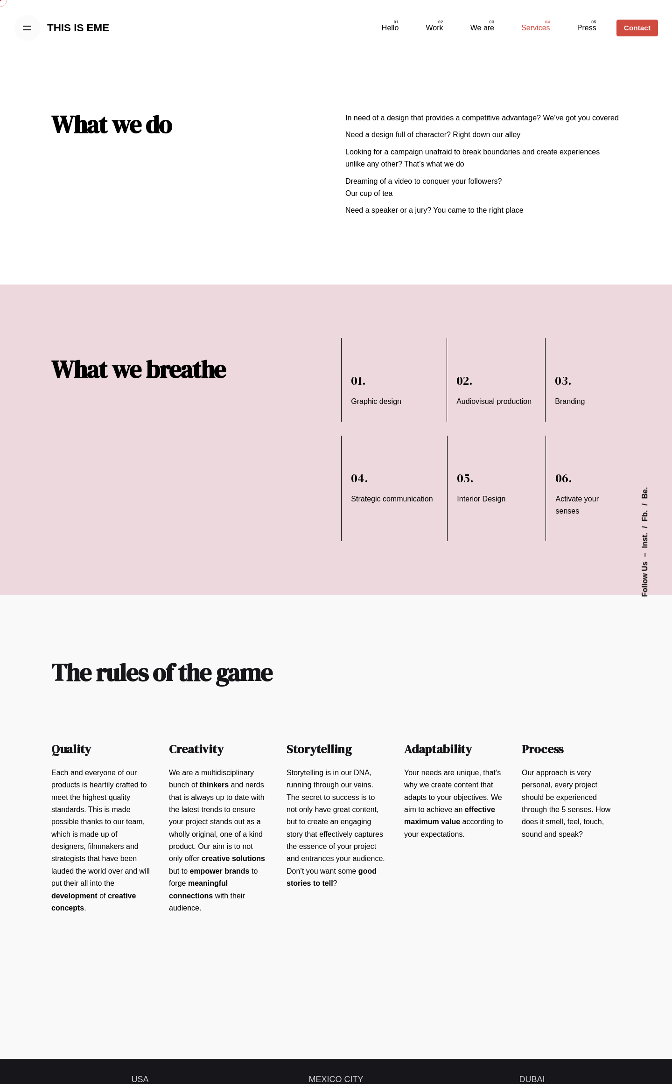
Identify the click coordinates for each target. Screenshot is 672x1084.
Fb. (645, 515)
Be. (645, 493)
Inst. (645, 540)
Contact (637, 28)
